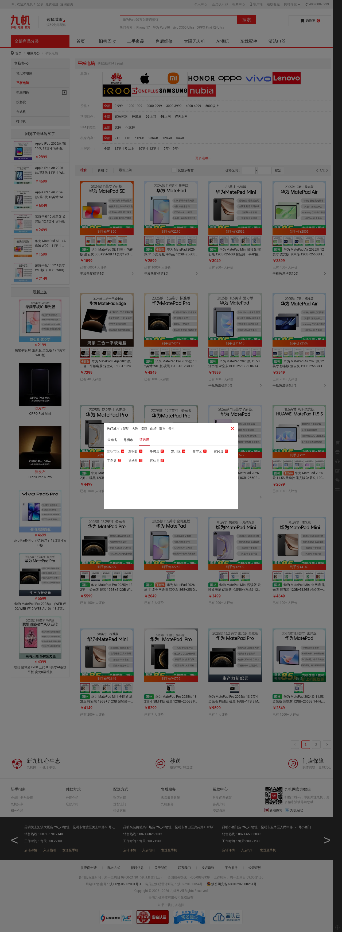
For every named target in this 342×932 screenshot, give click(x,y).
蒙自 (162, 429)
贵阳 (144, 429)
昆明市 (128, 440)
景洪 (171, 429)
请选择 (144, 440)
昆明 (126, 429)
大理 (135, 429)
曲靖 (153, 429)
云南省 (112, 440)
